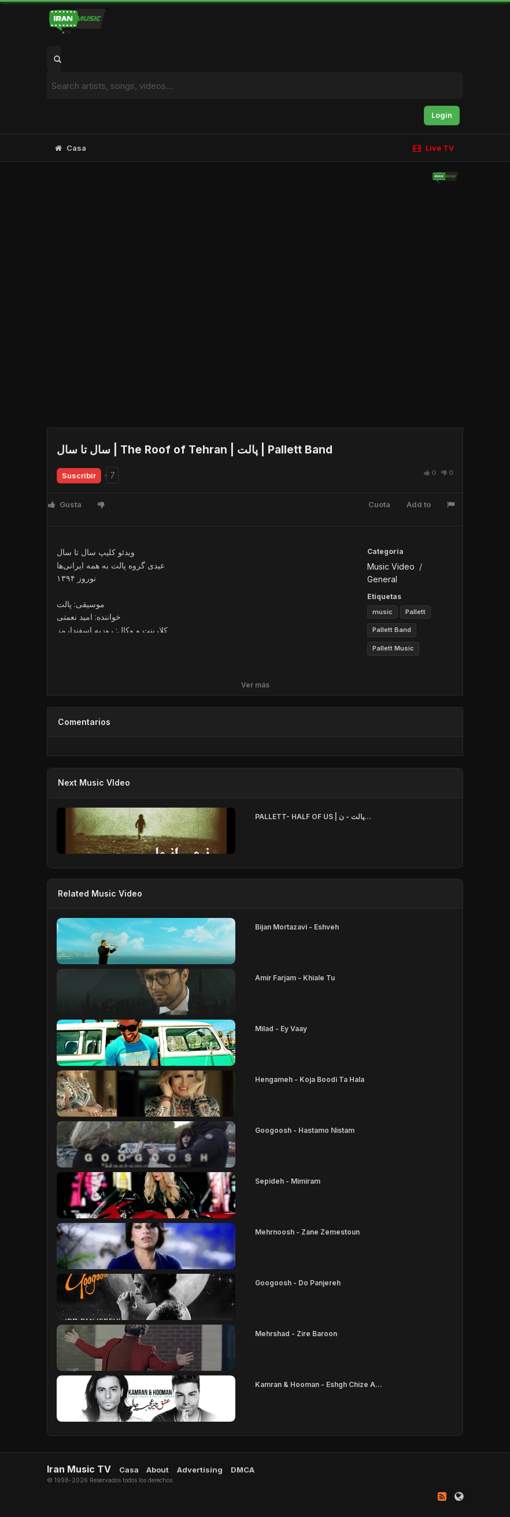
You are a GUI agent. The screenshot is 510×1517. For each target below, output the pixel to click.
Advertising (200, 1469)
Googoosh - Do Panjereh (298, 1282)
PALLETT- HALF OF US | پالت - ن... (313, 816)
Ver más (255, 685)
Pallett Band (391, 630)
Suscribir (79, 475)
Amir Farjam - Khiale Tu (295, 977)
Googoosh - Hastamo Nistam (304, 1130)
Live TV (433, 148)
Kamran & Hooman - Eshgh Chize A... (318, 1384)
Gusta (65, 504)
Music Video (391, 566)
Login (441, 115)
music (382, 612)
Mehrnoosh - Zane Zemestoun (307, 1232)
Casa (70, 148)
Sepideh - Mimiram (287, 1181)
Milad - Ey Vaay (281, 1028)
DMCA (242, 1469)
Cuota (379, 504)
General (382, 579)
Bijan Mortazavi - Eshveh (297, 927)
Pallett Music (393, 648)
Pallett (415, 612)
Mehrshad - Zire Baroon (296, 1333)
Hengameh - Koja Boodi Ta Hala (309, 1079)
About (157, 1469)
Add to (418, 504)
